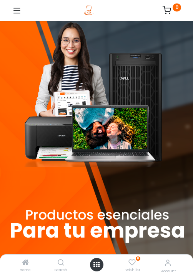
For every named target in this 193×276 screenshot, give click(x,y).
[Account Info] (167, 263)
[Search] (61, 262)
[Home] (25, 262)
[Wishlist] (132, 262)
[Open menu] (96, 264)
